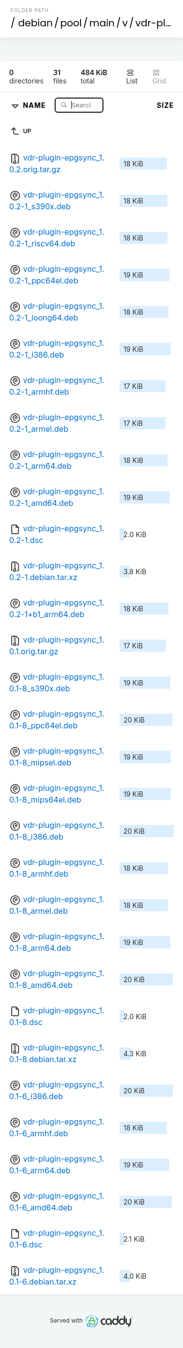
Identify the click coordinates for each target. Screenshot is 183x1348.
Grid (159, 77)
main (102, 23)
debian (35, 23)
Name (35, 105)
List (132, 77)
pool (71, 23)
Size (165, 105)
